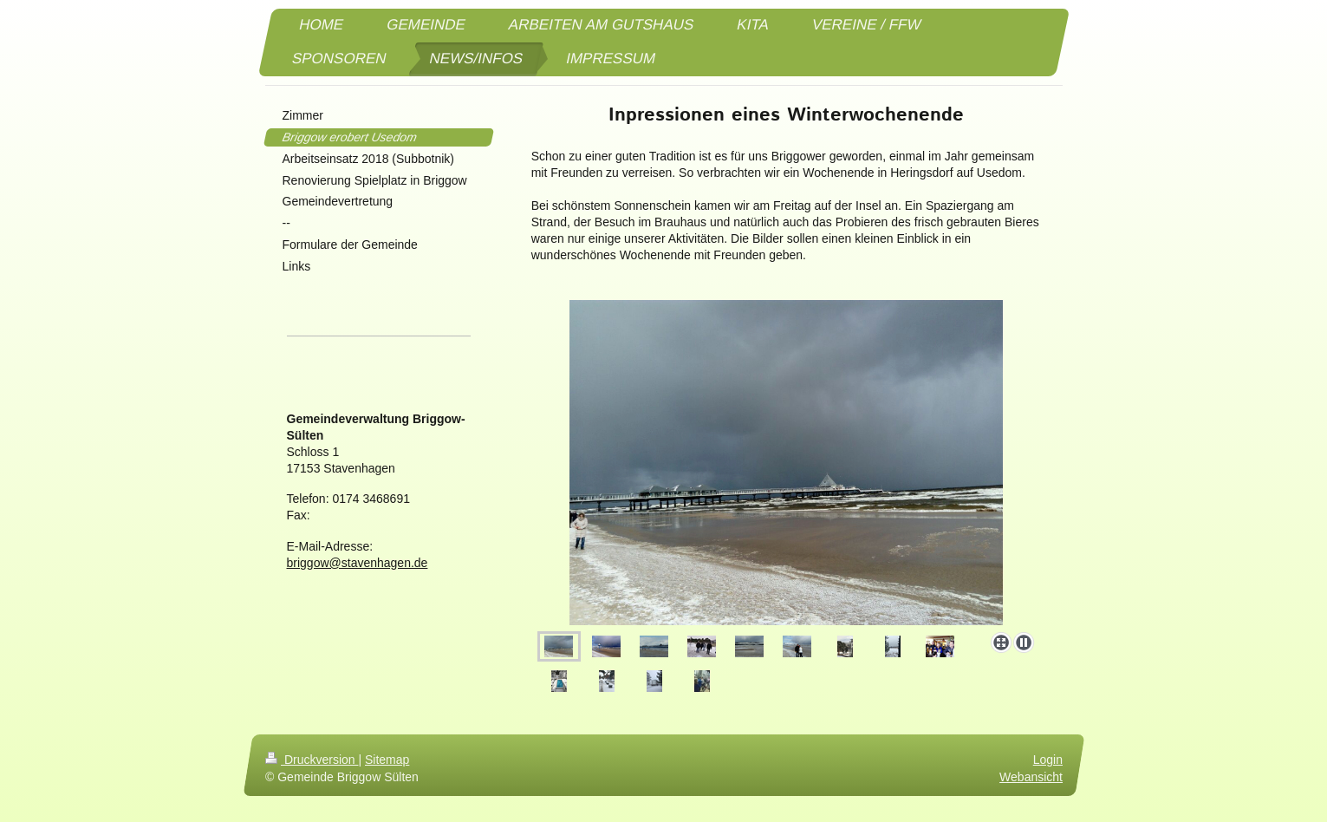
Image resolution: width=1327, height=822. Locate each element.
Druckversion (311, 760)
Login (1047, 760)
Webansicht (1031, 777)
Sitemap (387, 760)
